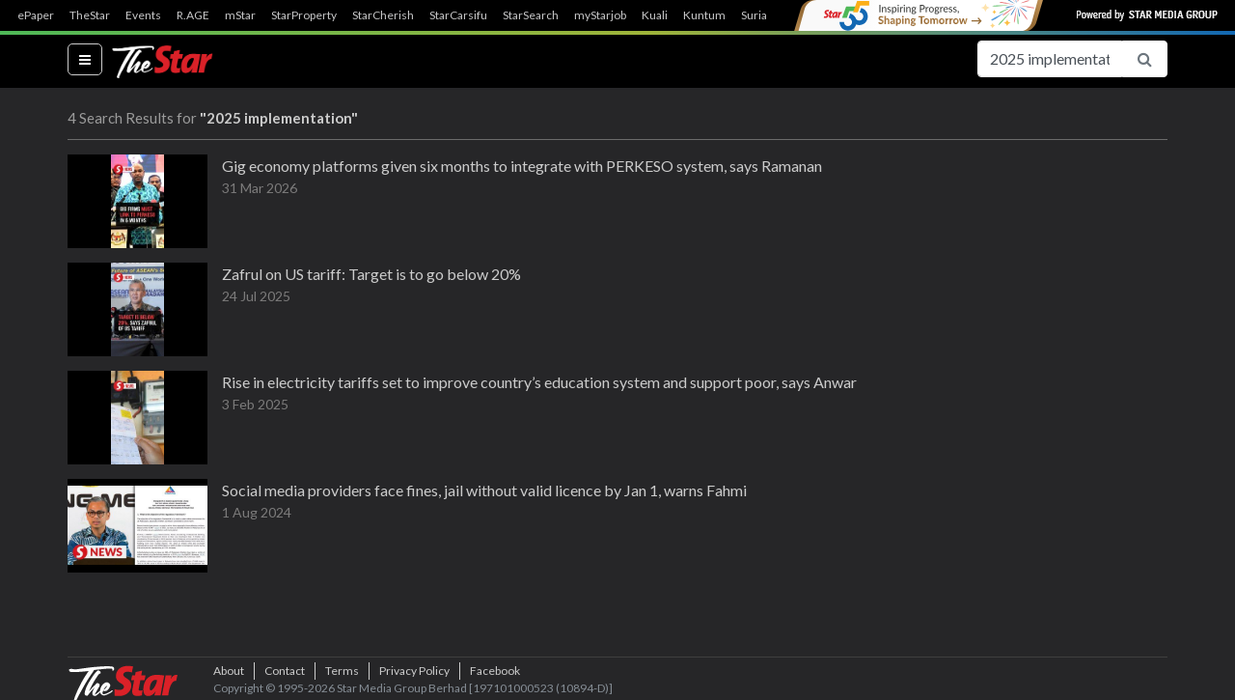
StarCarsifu (458, 15)
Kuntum (704, 15)
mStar (240, 15)
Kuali (655, 15)
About (228, 670)
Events (143, 15)
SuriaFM (762, 15)
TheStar (89, 15)
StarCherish (383, 15)
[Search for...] (1049, 59)
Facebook (495, 670)
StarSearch (531, 15)
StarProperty (304, 15)
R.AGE (193, 15)
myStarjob (600, 15)
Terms (342, 670)
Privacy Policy (414, 670)
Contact (284, 670)
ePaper (35, 15)
